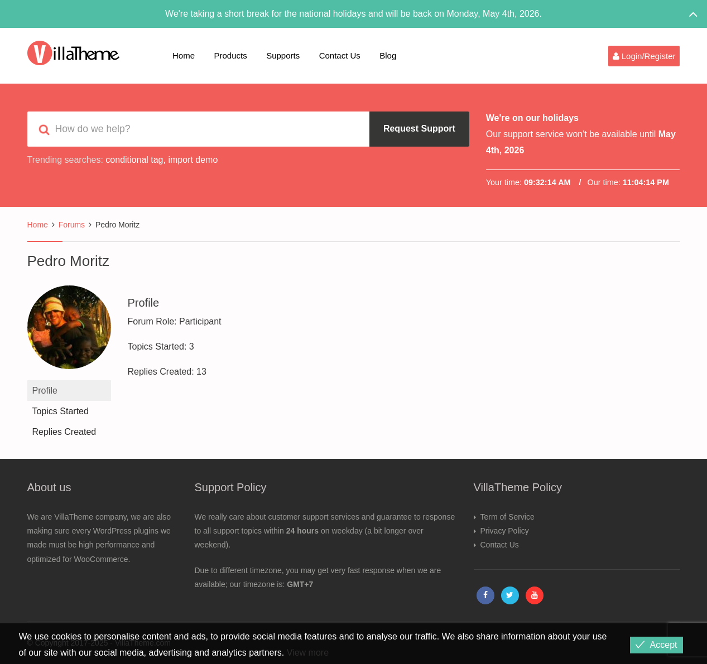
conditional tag (134, 159)
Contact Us (339, 55)
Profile (44, 390)
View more (308, 652)
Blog (387, 55)
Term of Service (507, 516)
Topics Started (60, 411)
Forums (72, 224)
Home (183, 55)
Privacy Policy (504, 530)
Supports (283, 55)
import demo (193, 159)
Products (230, 55)
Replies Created (64, 432)
